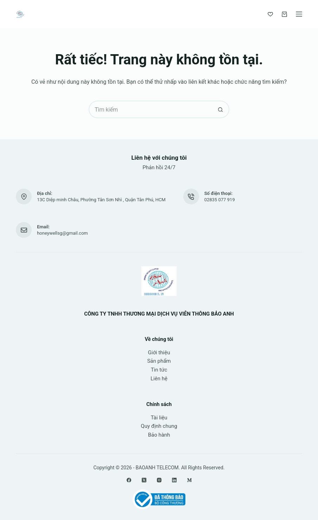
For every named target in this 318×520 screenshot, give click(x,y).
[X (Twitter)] (144, 480)
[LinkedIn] (174, 480)
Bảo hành (159, 435)
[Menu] (299, 14)
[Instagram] (159, 480)
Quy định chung (159, 426)
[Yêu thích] (270, 14)
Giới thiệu (159, 352)
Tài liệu (159, 417)
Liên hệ (159, 378)
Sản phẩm (159, 361)
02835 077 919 (219, 199)
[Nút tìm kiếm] (220, 109)
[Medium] (189, 480)
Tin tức (159, 370)
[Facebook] (129, 480)
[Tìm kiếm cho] (150, 109)
